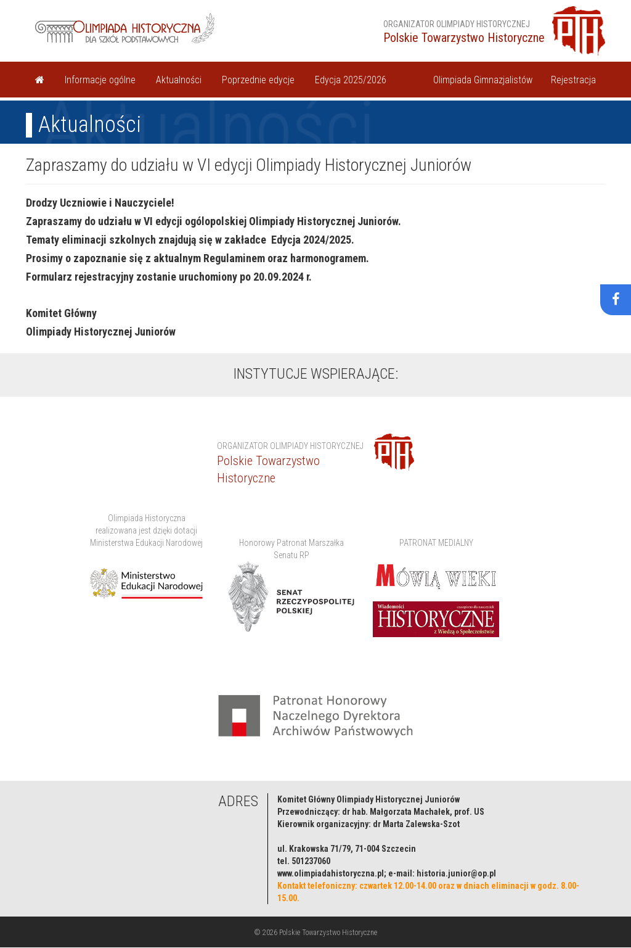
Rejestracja (573, 80)
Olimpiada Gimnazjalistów (482, 80)
